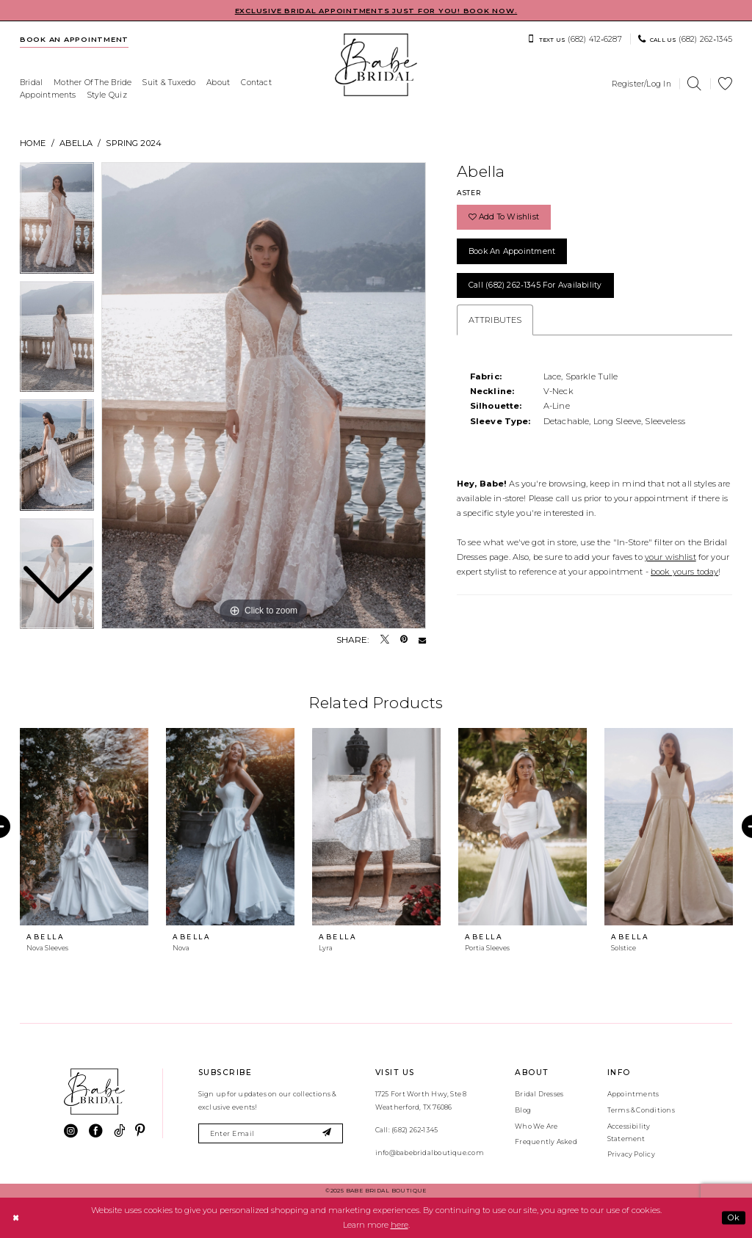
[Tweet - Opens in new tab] (384, 640)
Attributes (495, 320)
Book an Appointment (512, 251)
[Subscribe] (327, 1133)
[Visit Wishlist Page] (725, 84)
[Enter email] (270, 1133)
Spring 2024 (134, 143)
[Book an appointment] (74, 39)
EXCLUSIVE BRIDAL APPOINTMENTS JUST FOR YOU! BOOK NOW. (376, 11)
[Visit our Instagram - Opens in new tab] (71, 1131)
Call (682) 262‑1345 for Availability (535, 285)
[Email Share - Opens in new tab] (422, 640)
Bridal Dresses (539, 1094)
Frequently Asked (546, 1141)
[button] (641, 83)
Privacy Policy (631, 1154)
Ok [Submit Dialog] (734, 1217)
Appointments (633, 1094)
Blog (523, 1110)
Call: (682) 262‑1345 (406, 1130)
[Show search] (694, 84)
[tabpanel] (263, 395)
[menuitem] (74, 39)
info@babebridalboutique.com (429, 1152)
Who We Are (536, 1126)
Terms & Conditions (641, 1110)
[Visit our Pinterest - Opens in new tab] (140, 1131)
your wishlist (670, 557)
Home (33, 143)
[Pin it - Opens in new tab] (404, 640)
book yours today (684, 572)
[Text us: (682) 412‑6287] (574, 39)
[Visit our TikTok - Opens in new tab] (119, 1131)
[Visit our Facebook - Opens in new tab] (96, 1131)
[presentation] (84, 826)
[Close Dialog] (15, 1217)
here (399, 1225)
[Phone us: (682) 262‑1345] (685, 39)
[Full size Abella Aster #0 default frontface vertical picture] (263, 395)
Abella (76, 143)
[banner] (376, 65)
